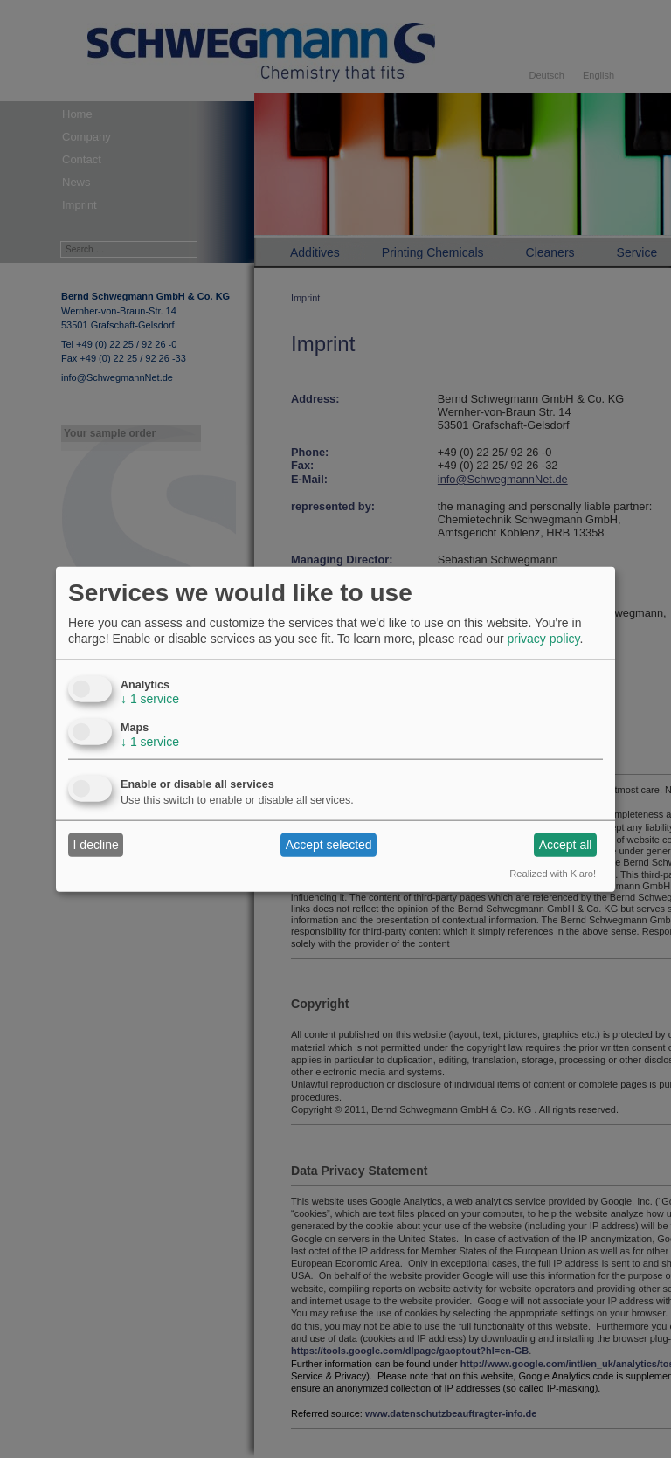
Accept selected (329, 845)
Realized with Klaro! (552, 872)
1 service (150, 698)
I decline (96, 845)
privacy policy (543, 639)
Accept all (565, 845)
